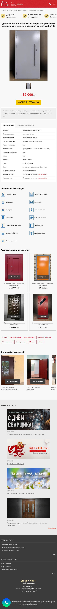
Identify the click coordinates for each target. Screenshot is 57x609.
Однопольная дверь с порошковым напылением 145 (42, 323)
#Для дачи (32, 342)
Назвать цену (12, 381)
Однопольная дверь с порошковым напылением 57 (42, 284)
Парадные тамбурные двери (10, 550)
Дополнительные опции (25, 125)
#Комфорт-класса (20, 342)
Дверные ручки (6, 566)
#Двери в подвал (29, 337)
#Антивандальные (15, 337)
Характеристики (8, 125)
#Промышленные (7, 342)
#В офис (4, 337)
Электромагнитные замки (9, 569)
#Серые (41, 342)
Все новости (52, 528)
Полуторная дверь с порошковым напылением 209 (14, 284)
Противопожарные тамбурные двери (12, 547)
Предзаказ (14, 277)
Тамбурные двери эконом (9, 544)
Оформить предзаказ (28, 102)
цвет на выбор (42, 174)
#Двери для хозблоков (44, 337)
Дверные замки (6, 563)
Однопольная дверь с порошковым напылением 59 (14, 323)
